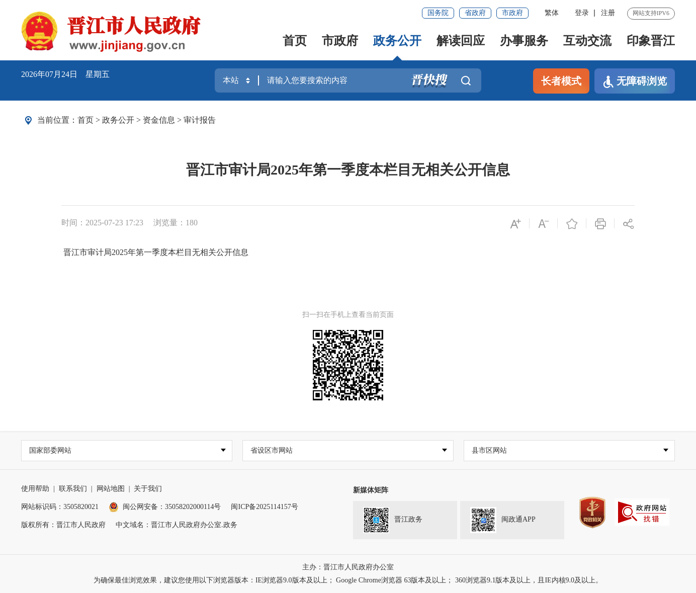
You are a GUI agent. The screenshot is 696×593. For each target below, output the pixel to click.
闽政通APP (503, 520)
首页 (295, 40)
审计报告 (200, 120)
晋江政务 (392, 520)
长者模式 (561, 81)
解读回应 (461, 40)
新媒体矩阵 (370, 490)
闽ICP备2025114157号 (264, 507)
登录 (582, 13)
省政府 (475, 13)
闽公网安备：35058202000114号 (165, 507)
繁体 (552, 13)
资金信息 (159, 120)
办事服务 (524, 40)
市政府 (512, 13)
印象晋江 (651, 40)
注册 (608, 13)
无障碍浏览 (634, 81)
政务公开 (397, 40)
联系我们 (73, 488)
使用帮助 (35, 488)
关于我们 (148, 488)
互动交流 (587, 40)
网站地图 (111, 488)
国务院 (438, 13)
